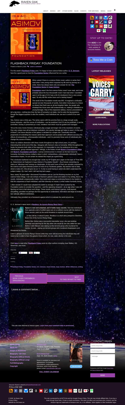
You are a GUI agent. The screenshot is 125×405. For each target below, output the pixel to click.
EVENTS (83, 11)
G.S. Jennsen (41, 267)
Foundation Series (41, 73)
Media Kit (13, 347)
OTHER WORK (67, 11)
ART (59, 11)
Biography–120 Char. (18, 354)
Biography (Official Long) (19, 360)
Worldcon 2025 (41, 344)
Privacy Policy (110, 368)
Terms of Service (96, 370)
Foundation (36, 90)
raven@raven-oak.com (53, 368)
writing (80, 267)
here (16, 243)
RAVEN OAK (34, 3)
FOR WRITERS (93, 11)
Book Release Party (43, 354)
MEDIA (103, 11)
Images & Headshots (18, 350)
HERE (94, 43)
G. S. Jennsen (74, 71)
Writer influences (71, 267)
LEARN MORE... (101, 117)
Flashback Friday (28, 71)
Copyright (14, 366)
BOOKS (52, 11)
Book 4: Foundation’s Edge (71, 149)
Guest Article (51, 267)
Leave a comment (36, 66)
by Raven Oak (18, 398)
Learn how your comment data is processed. (57, 325)
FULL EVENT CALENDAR (49, 372)
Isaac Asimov (54, 87)
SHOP (109, 11)
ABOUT (45, 11)
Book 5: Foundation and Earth (25, 152)
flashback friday (17, 267)
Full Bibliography (16, 363)
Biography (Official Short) (20, 357)
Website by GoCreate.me (16, 402)
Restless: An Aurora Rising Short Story (47, 204)
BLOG (76, 11)
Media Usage (15, 344)
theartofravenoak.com (34, 385)
